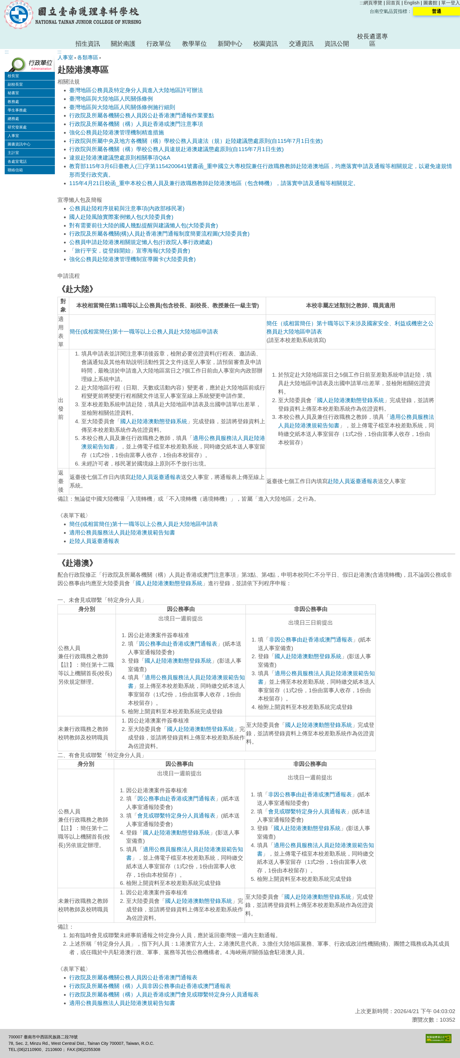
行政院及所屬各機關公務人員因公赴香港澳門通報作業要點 (142, 115)
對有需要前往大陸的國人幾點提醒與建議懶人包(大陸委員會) (143, 225)
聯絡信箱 (15, 170)
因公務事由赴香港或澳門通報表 (178, 644)
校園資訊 (265, 43)
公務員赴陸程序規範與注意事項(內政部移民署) (127, 208)
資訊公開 (336, 43)
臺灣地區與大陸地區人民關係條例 (111, 99)
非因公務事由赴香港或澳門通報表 (311, 640)
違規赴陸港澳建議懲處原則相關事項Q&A (119, 158)
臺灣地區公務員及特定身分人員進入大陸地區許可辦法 (136, 90)
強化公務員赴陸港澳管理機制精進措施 (116, 132)
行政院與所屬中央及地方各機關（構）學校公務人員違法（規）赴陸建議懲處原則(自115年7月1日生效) (196, 141)
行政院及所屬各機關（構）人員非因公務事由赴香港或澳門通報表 (150, 986)
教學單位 (194, 43)
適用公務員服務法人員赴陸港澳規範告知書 (122, 532)
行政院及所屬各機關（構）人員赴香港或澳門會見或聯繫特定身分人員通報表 (164, 994)
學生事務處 (17, 110)
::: (361, 2)
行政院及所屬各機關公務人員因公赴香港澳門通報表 (133, 977)
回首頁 (393, 2)
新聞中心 (230, 43)
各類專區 (87, 57)
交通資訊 (301, 43)
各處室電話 (17, 161)
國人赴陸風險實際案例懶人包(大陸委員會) (121, 217)
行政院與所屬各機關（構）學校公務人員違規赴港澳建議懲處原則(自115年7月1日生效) (176, 149)
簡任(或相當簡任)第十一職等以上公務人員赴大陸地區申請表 (144, 332)
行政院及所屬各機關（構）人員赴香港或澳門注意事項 (136, 124)
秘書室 (13, 93)
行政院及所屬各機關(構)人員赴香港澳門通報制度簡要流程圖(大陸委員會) (159, 234)
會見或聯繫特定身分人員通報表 (176, 815)
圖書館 (430, 2)
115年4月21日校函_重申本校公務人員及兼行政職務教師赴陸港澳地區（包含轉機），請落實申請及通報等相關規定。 (214, 183)
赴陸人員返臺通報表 (156, 477)
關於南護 (123, 43)
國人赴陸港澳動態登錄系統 (153, 421)
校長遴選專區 (372, 40)
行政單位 (158, 43)
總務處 (13, 118)
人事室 (13, 135)
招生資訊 (87, 43)
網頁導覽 (372, 2)
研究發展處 (17, 127)
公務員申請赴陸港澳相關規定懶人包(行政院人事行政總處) (140, 242)
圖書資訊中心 (19, 144)
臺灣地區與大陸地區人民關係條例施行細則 (122, 107)
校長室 (13, 76)
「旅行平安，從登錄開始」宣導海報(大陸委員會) (129, 251)
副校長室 (15, 84)
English (411, 2)
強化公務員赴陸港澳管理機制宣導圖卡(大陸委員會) (132, 259)
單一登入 (450, 2)
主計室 (13, 152)
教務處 (13, 101)
